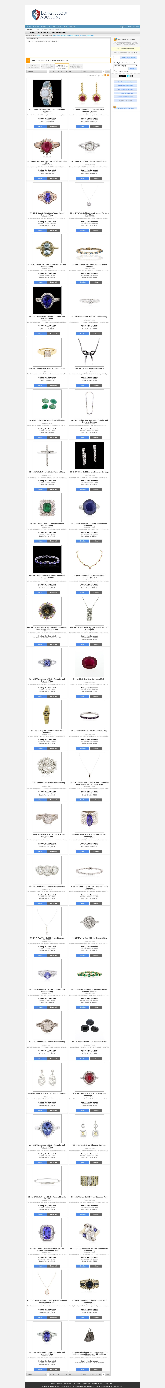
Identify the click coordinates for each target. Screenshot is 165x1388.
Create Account (133, 27)
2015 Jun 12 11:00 (47, 66)
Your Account (56, 27)
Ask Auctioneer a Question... (124, 108)
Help (65, 27)
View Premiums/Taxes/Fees (125, 89)
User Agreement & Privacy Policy (102, 1383)
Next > (85, 71)
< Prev (30, 71)
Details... (40, 127)
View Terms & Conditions (125, 96)
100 (107, 71)
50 (103, 71)
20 (100, 71)
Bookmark (53, 127)
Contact (72, 27)
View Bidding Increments (125, 85)
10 (96, 71)
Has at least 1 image (121, 71)
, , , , (73, 35)
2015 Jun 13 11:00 (62, 66)
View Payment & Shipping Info (125, 93)
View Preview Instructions (125, 82)
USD (38, 35)
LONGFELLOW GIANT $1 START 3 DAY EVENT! (50, 29)
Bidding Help (86, 1383)
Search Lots (45, 27)
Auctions (36, 27)
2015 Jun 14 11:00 (76, 66)
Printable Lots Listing (125, 100)
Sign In (122, 27)
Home (28, 27)
